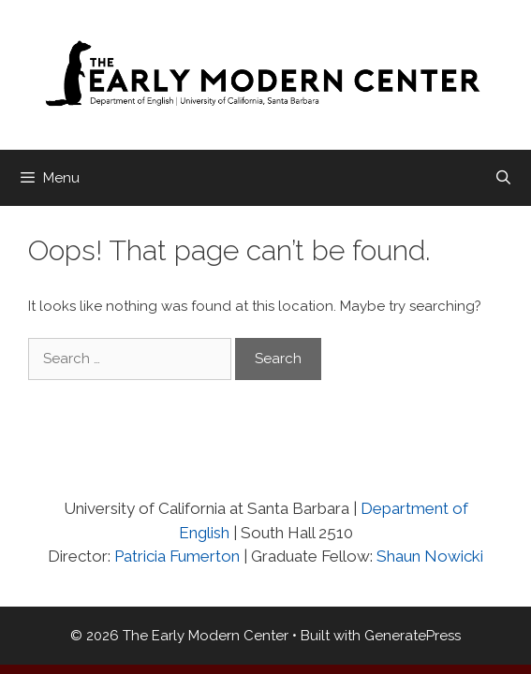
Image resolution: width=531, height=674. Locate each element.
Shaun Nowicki (429, 556)
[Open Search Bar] (503, 178)
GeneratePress (412, 635)
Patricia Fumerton (175, 556)
